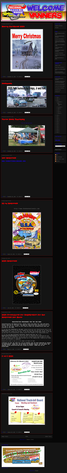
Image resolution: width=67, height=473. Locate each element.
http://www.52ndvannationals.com (26, 208)
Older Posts (48, 436)
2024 (57, 100)
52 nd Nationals (10, 203)
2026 (57, 97)
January (58, 113)
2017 (57, 124)
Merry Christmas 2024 (13, 26)
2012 (57, 132)
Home (27, 436)
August (58, 108)
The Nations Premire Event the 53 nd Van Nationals (60, 82)
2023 (57, 115)
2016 (57, 126)
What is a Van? (58, 65)
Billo (57, 154)
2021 (57, 118)
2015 (57, 127)
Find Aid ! (56, 27)
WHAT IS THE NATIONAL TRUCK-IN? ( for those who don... (60, 41)
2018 (57, 123)
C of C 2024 (7, 356)
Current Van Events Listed (59, 86)
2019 (57, 121)
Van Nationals (9, 158)
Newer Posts (5, 436)
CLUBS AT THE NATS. (59, 53)
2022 (57, 116)
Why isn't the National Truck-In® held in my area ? (60, 72)
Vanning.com (57, 91)
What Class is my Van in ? (59, 67)
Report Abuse (58, 149)
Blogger (36, 470)
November (59, 107)
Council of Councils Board (59, 84)
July (58, 110)
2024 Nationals (9, 261)
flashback (7, 83)
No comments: (20, 76)
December (59, 101)
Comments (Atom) (30, 439)
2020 (57, 119)
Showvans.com (58, 89)
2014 (57, 129)
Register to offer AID (58, 25)
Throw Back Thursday (13, 119)
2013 (57, 130)
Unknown (58, 161)
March (58, 111)
